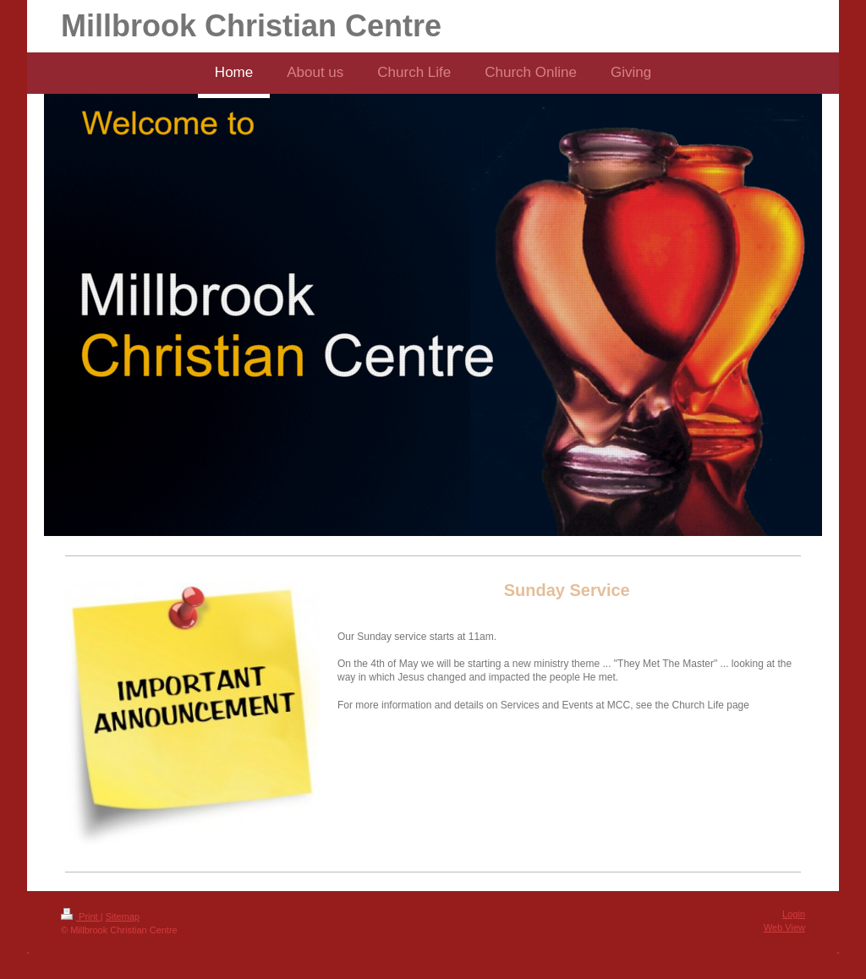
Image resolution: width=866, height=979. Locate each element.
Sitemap (123, 916)
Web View (784, 927)
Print (81, 916)
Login (793, 914)
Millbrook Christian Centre (251, 25)
